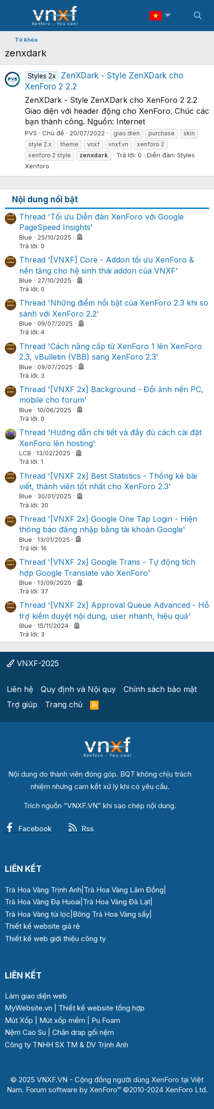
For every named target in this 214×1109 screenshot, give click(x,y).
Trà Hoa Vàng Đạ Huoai (42, 901)
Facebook (28, 828)
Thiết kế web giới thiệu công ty (55, 938)
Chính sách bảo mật (160, 689)
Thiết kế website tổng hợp (101, 1007)
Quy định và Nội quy (78, 689)
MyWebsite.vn (28, 1007)
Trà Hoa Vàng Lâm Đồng (124, 889)
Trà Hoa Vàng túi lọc (37, 914)
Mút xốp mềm (62, 1020)
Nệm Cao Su (25, 1032)
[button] (167, 15)
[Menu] (18, 15)
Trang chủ (63, 704)
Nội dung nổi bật (45, 199)
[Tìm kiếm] (197, 15)
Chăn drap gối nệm (83, 1032)
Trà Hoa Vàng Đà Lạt (116, 901)
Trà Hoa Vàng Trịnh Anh (43, 889)
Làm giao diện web (36, 995)
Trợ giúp (22, 704)
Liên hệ (20, 689)
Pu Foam (105, 1020)
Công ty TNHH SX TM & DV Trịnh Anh (66, 1044)
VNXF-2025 (33, 663)
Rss (81, 828)
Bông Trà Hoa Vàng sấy (111, 914)
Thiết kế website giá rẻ (42, 926)
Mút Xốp (19, 1020)
